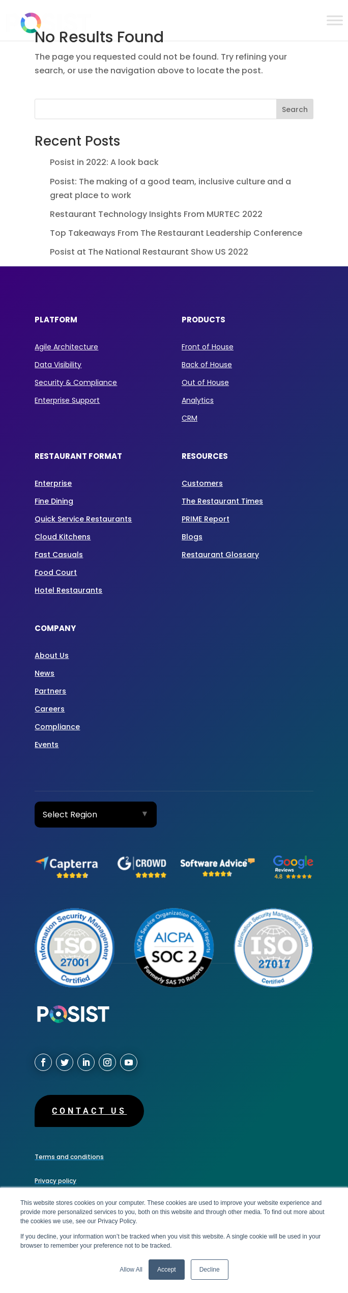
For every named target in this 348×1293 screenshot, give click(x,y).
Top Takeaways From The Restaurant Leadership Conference (176, 233)
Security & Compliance (76, 382)
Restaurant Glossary (220, 554)
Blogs (192, 537)
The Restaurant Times (222, 501)
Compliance (57, 727)
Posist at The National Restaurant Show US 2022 (149, 252)
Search (295, 109)
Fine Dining (54, 501)
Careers (50, 709)
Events (47, 744)
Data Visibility (58, 365)
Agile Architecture (66, 347)
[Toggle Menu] (335, 20)
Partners (50, 691)
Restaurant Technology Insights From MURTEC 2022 (156, 214)
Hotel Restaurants (68, 590)
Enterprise (53, 483)
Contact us (89, 1111)
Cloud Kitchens (63, 537)
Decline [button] (209, 1269)
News (44, 673)
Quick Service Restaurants (83, 519)
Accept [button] (166, 1269)
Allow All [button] (131, 1269)
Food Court (56, 572)
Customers (202, 483)
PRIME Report (205, 519)
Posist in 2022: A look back (104, 162)
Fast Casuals (59, 554)
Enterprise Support (67, 400)
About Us (52, 655)
